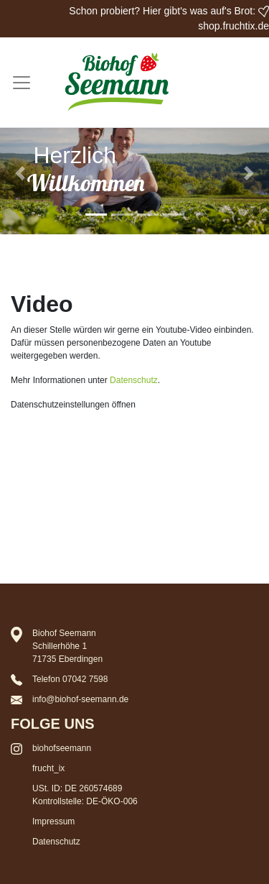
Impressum (53, 821)
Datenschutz (134, 380)
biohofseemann (61, 748)
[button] (20, 173)
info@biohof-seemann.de (80, 699)
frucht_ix (48, 768)
